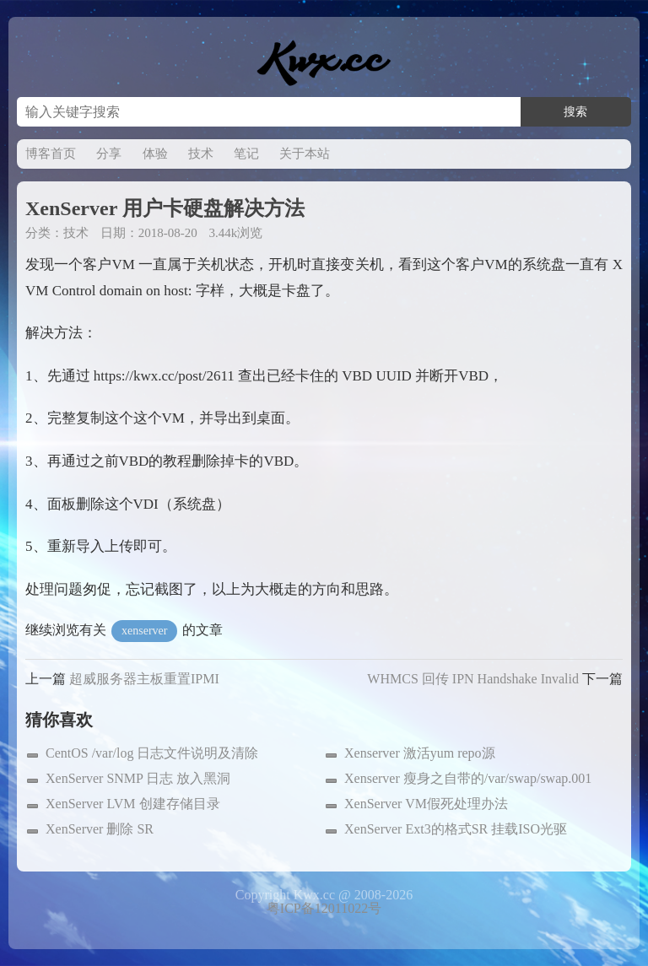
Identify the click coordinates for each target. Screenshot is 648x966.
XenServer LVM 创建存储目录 (133, 803)
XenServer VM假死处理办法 (426, 803)
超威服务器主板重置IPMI (144, 679)
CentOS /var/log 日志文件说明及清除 (152, 753)
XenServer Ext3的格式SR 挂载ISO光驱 (455, 829)
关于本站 (304, 153)
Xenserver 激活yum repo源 (419, 753)
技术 (200, 153)
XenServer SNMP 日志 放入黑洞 (138, 778)
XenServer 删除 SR (100, 829)
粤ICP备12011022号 (324, 908)
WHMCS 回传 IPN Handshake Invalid (473, 679)
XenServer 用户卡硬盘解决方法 (165, 208)
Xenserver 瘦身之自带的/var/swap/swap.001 (467, 778)
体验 (155, 153)
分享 (109, 153)
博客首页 (50, 153)
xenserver (144, 630)
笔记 (246, 153)
